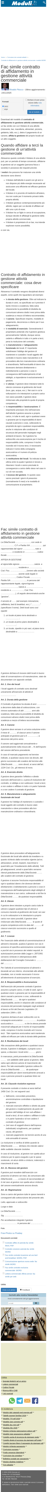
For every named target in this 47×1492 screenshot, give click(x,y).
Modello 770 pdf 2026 (11, 1419)
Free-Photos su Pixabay (11, 1233)
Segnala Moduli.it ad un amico (14, 1381)
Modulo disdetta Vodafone (13, 1462)
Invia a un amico (9, 1290)
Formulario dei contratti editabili (17, 57)
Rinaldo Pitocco (16, 90)
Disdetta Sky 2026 (10, 1428)
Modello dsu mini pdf (11, 1425)
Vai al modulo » (35, 112)
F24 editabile (8, 1465)
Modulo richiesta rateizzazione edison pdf (19, 1431)
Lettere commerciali (10, 1384)
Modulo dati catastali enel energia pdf (17, 1413)
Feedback (25, 1290)
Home (3, 57)
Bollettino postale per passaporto (16, 1459)
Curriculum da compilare (12, 1456)
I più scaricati (8, 1394)
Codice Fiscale (8, 1387)
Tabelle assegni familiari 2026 (14, 1416)
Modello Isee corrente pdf (13, 1422)
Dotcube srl (16, 1472)
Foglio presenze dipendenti (13, 1453)
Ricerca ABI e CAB (10, 1390)
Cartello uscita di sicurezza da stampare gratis (21, 1437)
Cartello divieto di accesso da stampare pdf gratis (22, 1440)
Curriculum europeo (11, 1449)
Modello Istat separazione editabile (16, 1434)
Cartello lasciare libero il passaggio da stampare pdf (23, 1443)
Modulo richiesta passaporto (14, 1446)
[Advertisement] (23, 31)
